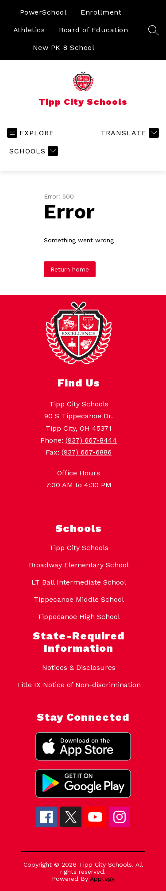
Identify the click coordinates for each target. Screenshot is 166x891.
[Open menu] (30, 132)
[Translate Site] (128, 132)
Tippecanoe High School (78, 616)
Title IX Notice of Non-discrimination (78, 685)
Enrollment (101, 12)
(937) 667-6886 (87, 452)
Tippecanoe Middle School (79, 599)
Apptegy (102, 878)
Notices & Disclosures (79, 667)
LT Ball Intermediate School (78, 582)
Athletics (29, 30)
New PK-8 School (64, 47)
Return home (69, 269)
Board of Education (93, 30)
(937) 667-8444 (91, 440)
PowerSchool (43, 12)
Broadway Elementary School (79, 565)
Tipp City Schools (78, 547)
